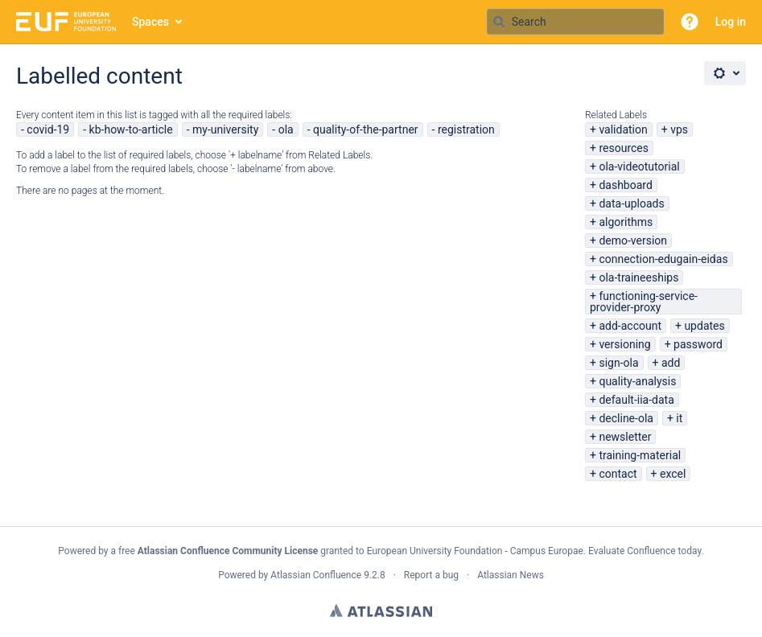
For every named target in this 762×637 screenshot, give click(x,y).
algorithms (626, 222)
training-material (640, 455)
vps (679, 129)
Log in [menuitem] (730, 21)
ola (286, 129)
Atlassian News (510, 575)
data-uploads (631, 203)
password (698, 344)
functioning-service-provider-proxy (644, 302)
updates (704, 325)
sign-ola (618, 362)
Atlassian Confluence (315, 575)
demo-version (633, 240)
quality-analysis (637, 381)
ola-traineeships (638, 277)
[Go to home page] (66, 22)
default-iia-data (636, 399)
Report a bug (431, 575)
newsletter (625, 436)
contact (617, 473)
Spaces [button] (150, 21)
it (679, 418)
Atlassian (381, 610)
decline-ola (626, 418)
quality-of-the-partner (365, 129)
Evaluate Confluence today (644, 551)
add (670, 362)
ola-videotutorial (639, 166)
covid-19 (48, 129)
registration (466, 129)
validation (623, 129)
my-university (225, 129)
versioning (624, 344)
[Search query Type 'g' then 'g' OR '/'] (575, 22)
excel (673, 473)
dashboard (625, 185)
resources (624, 148)
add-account (630, 325)
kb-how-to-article (131, 129)
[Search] (498, 21)
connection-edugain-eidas (663, 259)
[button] (689, 22)
